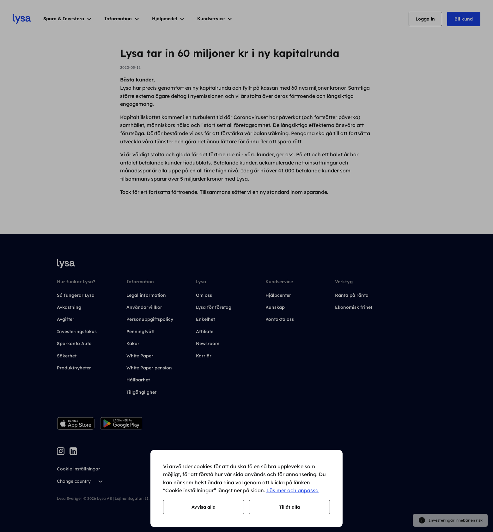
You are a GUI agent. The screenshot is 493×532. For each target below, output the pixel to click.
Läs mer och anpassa (292, 490)
